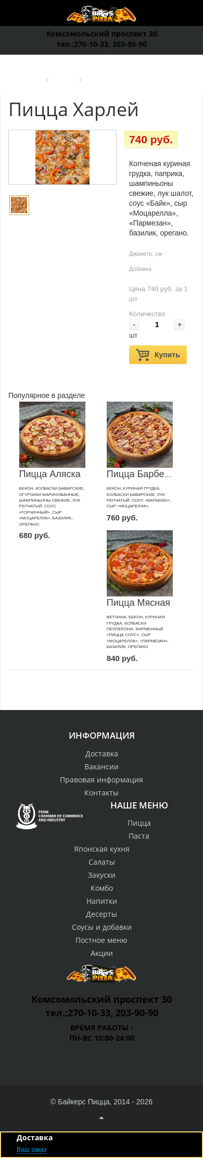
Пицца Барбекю (141, 474)
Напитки (101, 901)
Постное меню (101, 940)
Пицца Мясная (138, 602)
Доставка (101, 753)
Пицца (139, 823)
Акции (102, 953)
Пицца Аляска (50, 474)
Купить (158, 355)
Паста (139, 836)
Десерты (101, 914)
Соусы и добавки (102, 927)
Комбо (102, 888)
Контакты (101, 793)
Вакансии (101, 766)
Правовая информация (101, 780)
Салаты (101, 862)
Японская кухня (102, 849)
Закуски (102, 875)
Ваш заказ (31, 1149)
